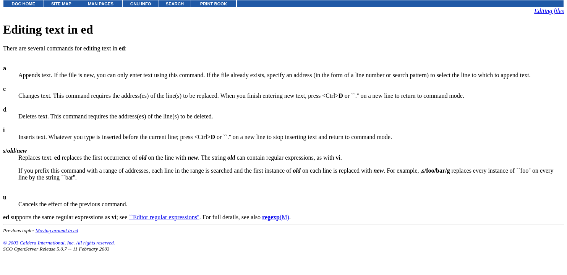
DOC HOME (24, 4)
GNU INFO (140, 4)
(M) (275, 217)
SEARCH (175, 4)
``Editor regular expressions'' (164, 217)
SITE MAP (61, 4)
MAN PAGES (100, 4)
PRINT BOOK (213, 4)
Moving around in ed (57, 230)
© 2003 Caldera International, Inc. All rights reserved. (59, 243)
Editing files (549, 11)
